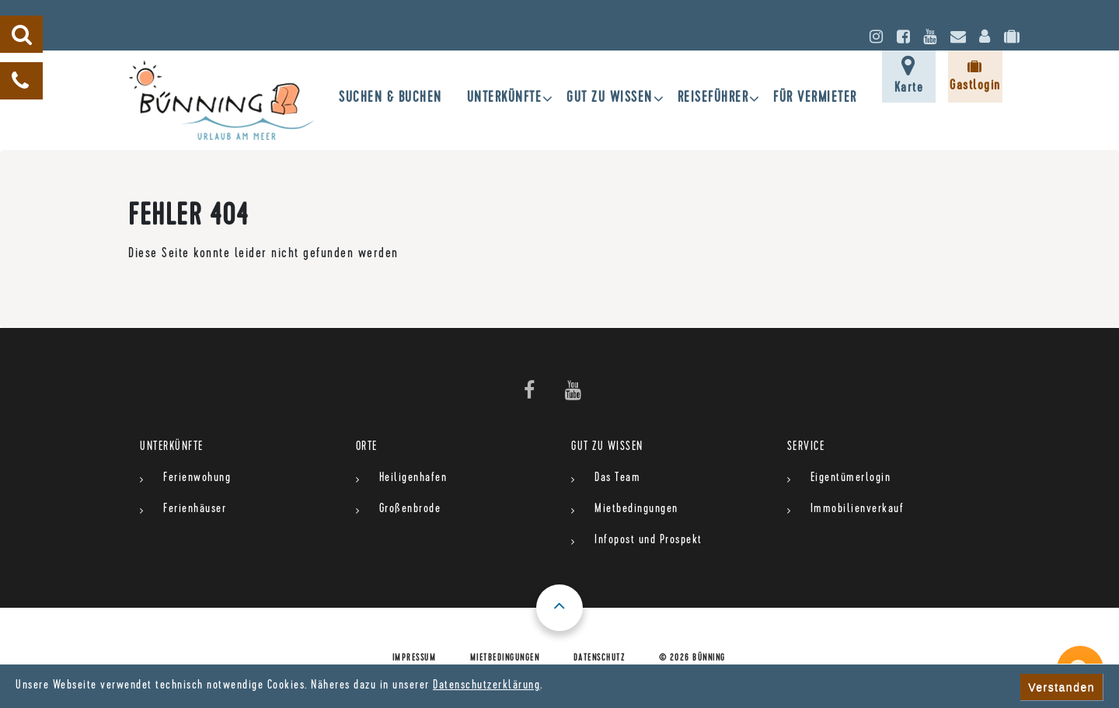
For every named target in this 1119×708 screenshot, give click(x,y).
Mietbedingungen (636, 510)
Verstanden (1061, 687)
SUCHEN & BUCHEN (390, 99)
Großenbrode (410, 510)
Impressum (414, 659)
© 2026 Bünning (692, 659)
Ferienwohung (197, 479)
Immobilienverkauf (857, 510)
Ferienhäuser (194, 510)
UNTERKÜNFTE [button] (504, 99)
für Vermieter (815, 99)
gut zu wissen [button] (609, 99)
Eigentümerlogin (850, 479)
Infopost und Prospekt (648, 541)
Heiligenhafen (413, 479)
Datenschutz (599, 659)
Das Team (617, 479)
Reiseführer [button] (713, 99)
